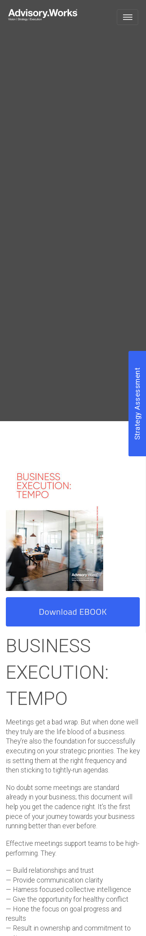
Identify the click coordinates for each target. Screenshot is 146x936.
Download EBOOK (73, 611)
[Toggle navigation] (127, 17)
